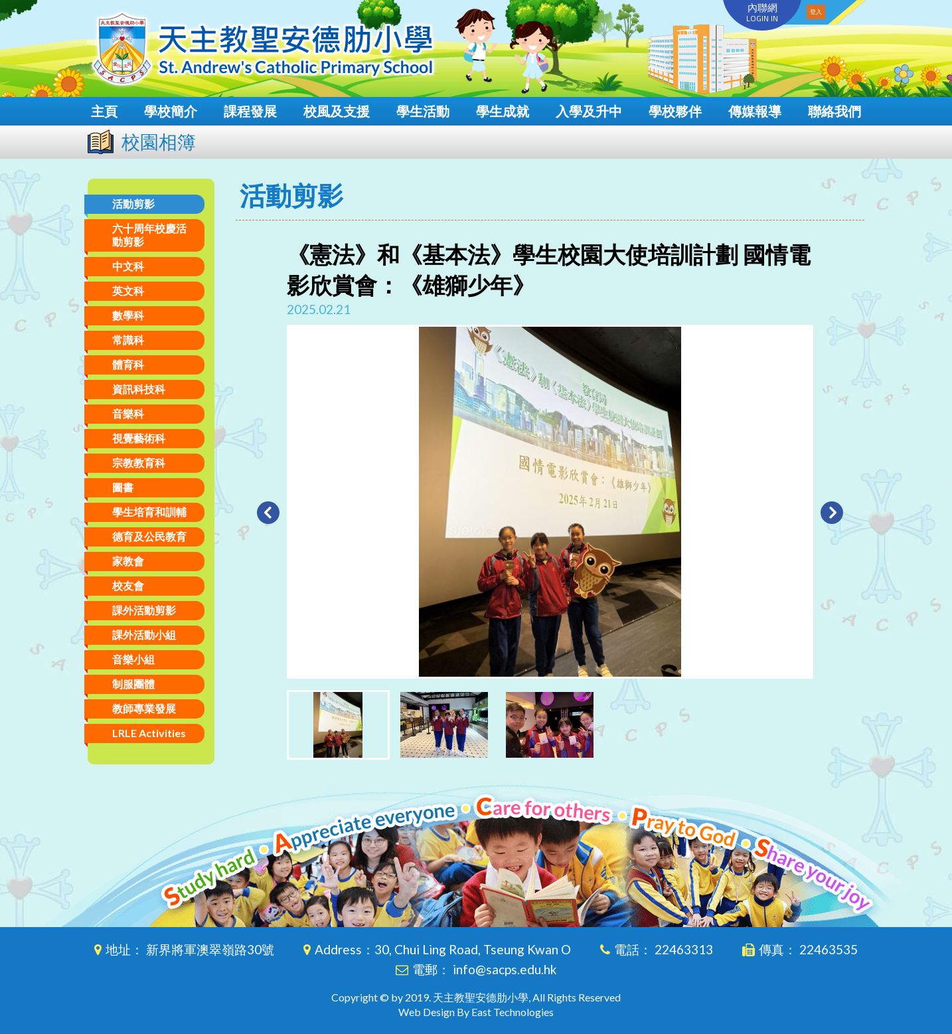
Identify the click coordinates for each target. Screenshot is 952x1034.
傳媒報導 (754, 111)
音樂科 (128, 413)
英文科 (128, 290)
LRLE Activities (149, 733)
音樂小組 (133, 659)
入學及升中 (589, 111)
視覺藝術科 (138, 438)
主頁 (104, 111)
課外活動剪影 (144, 610)
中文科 (128, 266)
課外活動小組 (144, 634)
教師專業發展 (144, 708)
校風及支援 (336, 111)
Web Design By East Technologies (476, 1011)
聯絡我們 (834, 111)
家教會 (128, 561)
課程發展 (250, 111)
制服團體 (133, 683)
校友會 (128, 585)
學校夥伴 (675, 111)
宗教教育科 (138, 462)
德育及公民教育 (149, 536)
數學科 (128, 315)
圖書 (122, 487)
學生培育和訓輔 (149, 511)
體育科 (128, 364)
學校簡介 (170, 111)
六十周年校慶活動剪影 (149, 235)
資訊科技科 (138, 389)
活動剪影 (133, 203)
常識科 (128, 339)
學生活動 (422, 111)
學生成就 (502, 111)
